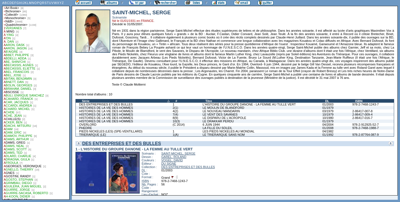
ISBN (358, 101)
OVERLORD (87, 124)
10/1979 (328, 114)
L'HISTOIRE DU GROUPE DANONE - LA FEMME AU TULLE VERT (249, 104)
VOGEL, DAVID (172, 160)
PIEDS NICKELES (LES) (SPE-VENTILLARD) (110, 131)
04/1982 (328, 131)
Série (85, 101)
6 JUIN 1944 (211, 124)
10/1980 (328, 118)
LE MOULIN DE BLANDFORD (223, 107)
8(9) (175, 118)
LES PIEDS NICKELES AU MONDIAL (228, 131)
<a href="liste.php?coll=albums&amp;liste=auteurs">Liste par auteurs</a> (36, 100)
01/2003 (328, 104)
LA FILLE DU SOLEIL (217, 128)
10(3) (176, 121)
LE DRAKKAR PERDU (218, 121)
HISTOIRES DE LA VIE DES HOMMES (106, 107)
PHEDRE (85, 128)
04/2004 (328, 124)
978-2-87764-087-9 (365, 134)
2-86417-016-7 (362, 118)
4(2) (175, 111)
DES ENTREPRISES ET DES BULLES (106, 104)
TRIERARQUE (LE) (92, 134)
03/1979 (328, 111)
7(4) (175, 114)
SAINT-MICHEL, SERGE (178, 153)
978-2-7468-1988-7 (365, 128)
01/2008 (328, 128)
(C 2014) (179, 124)
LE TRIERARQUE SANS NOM (224, 134)
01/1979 (328, 107)
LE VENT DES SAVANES (220, 114)
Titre (208, 101)
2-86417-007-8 (362, 111)
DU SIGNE (168, 163)
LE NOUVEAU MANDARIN (221, 111)
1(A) (176, 134)
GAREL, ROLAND (173, 157)
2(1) (175, 107)
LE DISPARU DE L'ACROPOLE (224, 118)
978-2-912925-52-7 (365, 124)
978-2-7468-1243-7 (365, 104)
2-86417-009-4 (362, 114)
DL (327, 101)
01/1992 (328, 134)
